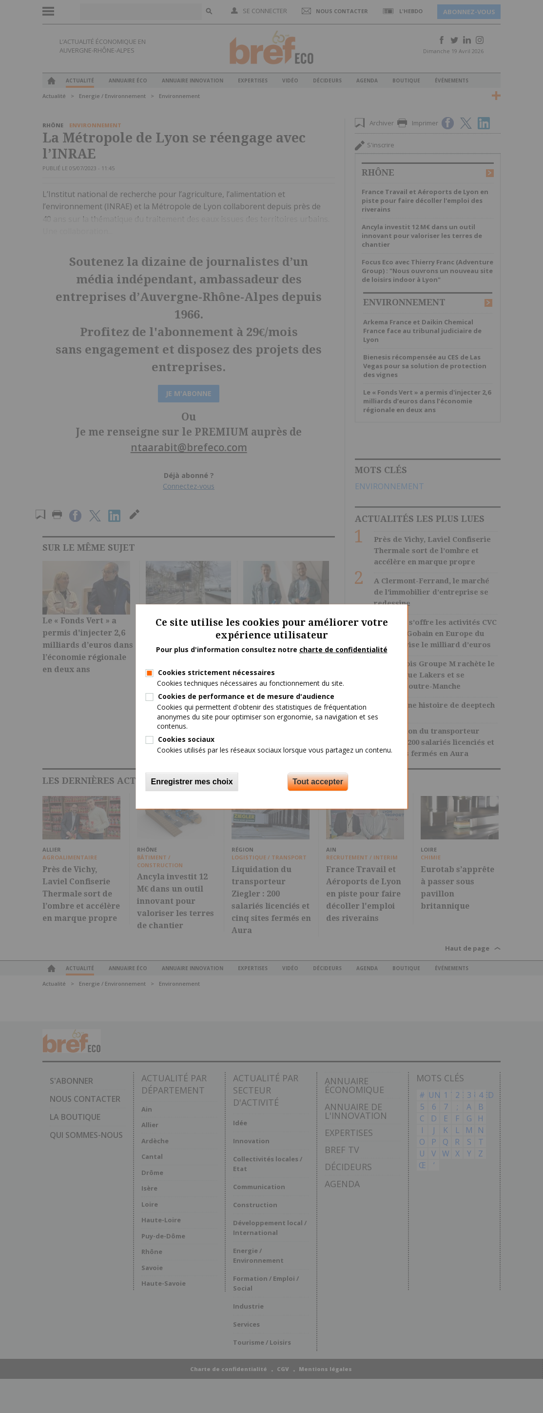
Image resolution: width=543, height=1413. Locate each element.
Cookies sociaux (186, 739)
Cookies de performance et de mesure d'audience (246, 696)
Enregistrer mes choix (192, 781)
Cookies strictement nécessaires (216, 672)
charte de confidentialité (343, 649)
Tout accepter (317, 781)
